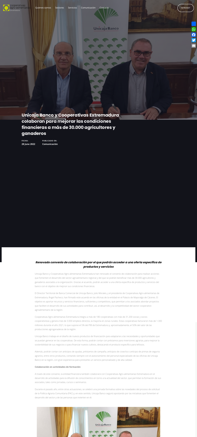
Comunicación (50, 144)
